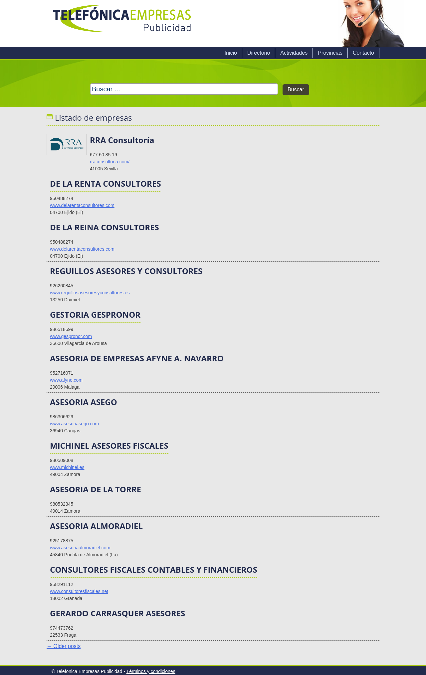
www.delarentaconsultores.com (82, 205)
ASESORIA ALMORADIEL (96, 525)
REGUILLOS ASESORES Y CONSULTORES (126, 270)
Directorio (258, 53)
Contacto (363, 53)
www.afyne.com (66, 380)
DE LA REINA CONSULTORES (104, 227)
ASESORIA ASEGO (83, 401)
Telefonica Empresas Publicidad (122, 23)
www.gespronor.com (71, 336)
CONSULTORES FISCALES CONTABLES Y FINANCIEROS (153, 569)
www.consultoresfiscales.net (79, 591)
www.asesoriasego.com (74, 423)
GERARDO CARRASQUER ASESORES (117, 613)
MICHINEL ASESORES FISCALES (109, 445)
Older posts (64, 646)
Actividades (294, 53)
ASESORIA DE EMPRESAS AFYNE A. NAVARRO (137, 358)
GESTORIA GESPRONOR (95, 314)
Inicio (230, 53)
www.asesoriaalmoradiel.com (80, 547)
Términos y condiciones (150, 671)
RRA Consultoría (122, 139)
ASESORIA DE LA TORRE (95, 489)
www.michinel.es (67, 467)
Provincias (330, 53)
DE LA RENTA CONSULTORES (105, 183)
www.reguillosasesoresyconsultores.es (90, 292)
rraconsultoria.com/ (109, 161)
